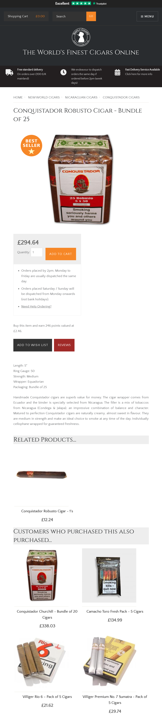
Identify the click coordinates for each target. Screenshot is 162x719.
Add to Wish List (32, 345)
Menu (149, 16)
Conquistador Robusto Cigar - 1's (47, 511)
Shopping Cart (18, 16)
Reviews (64, 345)
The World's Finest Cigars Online (81, 52)
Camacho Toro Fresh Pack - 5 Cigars (115, 612)
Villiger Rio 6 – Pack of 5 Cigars (47, 697)
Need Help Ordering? (36, 306)
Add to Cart (60, 254)
